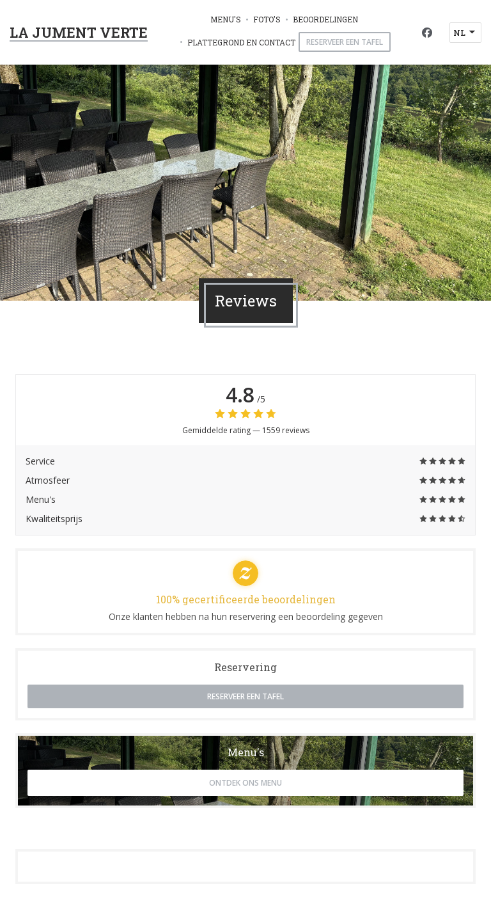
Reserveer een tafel (344, 41)
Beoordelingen (325, 19)
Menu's (225, 19)
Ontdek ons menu (245, 782)
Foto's (267, 19)
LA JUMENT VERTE (79, 32)
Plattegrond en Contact (241, 42)
